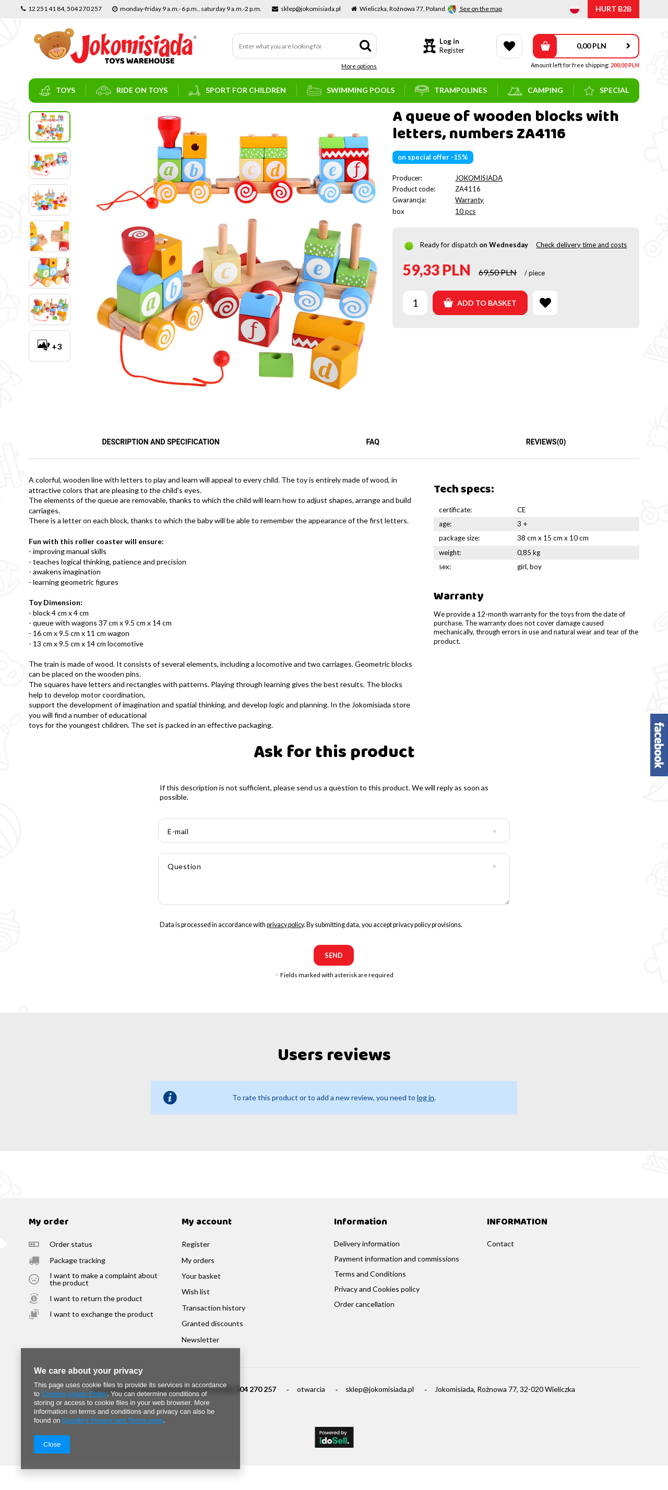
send (334, 980)
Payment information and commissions (396, 1283)
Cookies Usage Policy (73, 1394)
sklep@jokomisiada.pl (379, 1413)
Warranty (469, 224)
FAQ (372, 466)
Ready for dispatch (449, 269)
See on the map (480, 9)
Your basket (201, 1300)
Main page (45, 117)
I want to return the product (96, 1323)
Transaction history (213, 1332)
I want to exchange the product (101, 1338)
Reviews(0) (546, 466)
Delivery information (367, 1268)
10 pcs (465, 236)
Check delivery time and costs (581, 269)
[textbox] (304, 45)
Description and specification (160, 466)
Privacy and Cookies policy (377, 1313)
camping (535, 91)
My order (49, 1247)
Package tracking (77, 1285)
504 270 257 (255, 1413)
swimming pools (351, 90)
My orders (198, 1285)
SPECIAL (606, 91)
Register (451, 50)
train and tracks (116, 117)
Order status (71, 1268)
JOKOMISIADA (479, 202)
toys (57, 91)
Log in (449, 41)
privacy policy (285, 949)
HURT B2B (613, 8)
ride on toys (132, 90)
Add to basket (480, 327)
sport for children (237, 90)
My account (207, 1247)
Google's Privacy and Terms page (112, 1420)
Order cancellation (364, 1328)
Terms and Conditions (370, 1298)
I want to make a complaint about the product (104, 1303)
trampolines (451, 90)
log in (425, 1122)
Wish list (196, 1316)
